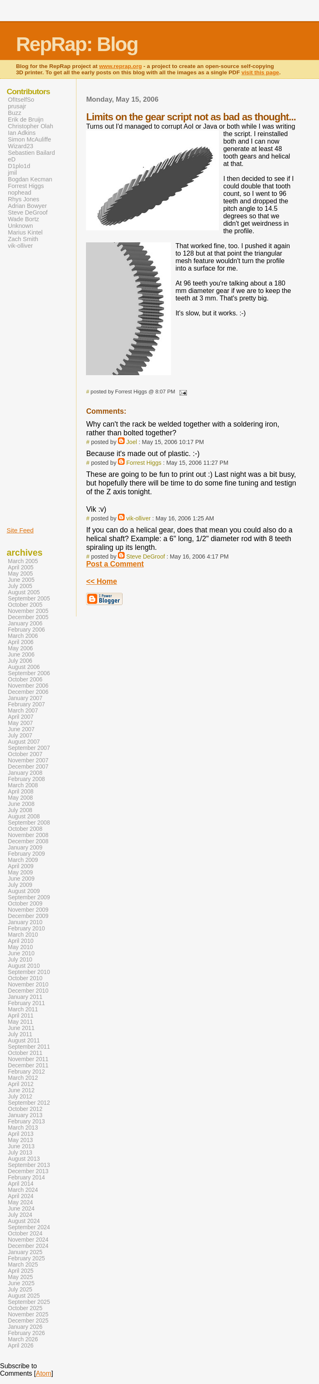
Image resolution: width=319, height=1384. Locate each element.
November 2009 (28, 910)
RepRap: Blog (76, 44)
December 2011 (28, 1065)
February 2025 (26, 1258)
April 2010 (21, 941)
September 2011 (29, 1047)
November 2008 (28, 835)
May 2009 (20, 872)
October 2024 (25, 1233)
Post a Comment (115, 564)
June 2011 (21, 1028)
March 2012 (23, 1078)
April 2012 (21, 1084)
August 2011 (24, 1040)
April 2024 (21, 1196)
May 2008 (20, 798)
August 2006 (24, 667)
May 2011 (20, 1022)
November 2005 (28, 611)
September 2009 (29, 897)
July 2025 (20, 1289)
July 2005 (20, 586)
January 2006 (25, 623)
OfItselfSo (21, 99)
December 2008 (28, 841)
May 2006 (20, 648)
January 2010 (25, 922)
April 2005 (21, 567)
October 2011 (25, 1053)
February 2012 (26, 1072)
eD (11, 159)
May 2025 (20, 1277)
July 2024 (20, 1215)
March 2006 (23, 636)
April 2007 (21, 717)
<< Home (101, 581)
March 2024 (23, 1190)
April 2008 (21, 791)
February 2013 (26, 1121)
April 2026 (21, 1346)
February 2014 (26, 1177)
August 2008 (24, 816)
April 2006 (21, 642)
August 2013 (24, 1159)
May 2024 (20, 1202)
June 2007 (21, 729)
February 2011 (26, 1003)
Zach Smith (23, 239)
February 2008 (26, 779)
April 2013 (21, 1134)
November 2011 (28, 1059)
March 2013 (23, 1128)
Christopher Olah (30, 126)
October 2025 (25, 1308)
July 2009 (20, 885)
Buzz (14, 113)
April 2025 (21, 1271)
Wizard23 (20, 146)
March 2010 (23, 935)
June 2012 (21, 1090)
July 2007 (20, 735)
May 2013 (20, 1140)
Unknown (20, 225)
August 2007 (24, 742)
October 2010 (25, 978)
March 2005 (23, 561)
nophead (19, 192)
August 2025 (24, 1296)
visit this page (260, 72)
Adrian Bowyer (27, 206)
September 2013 (29, 1165)
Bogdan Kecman (30, 179)
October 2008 (25, 829)
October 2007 (25, 754)
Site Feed (20, 530)
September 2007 (29, 748)
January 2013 (25, 1115)
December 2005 (28, 617)
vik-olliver (138, 518)
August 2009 (24, 891)
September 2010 (29, 972)
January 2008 (25, 773)
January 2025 (25, 1252)
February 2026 (26, 1333)
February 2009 (26, 854)
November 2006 (28, 686)
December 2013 (28, 1171)
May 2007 (20, 723)
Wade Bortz (23, 219)
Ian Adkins (22, 132)
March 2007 (23, 711)
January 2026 (25, 1327)
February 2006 (26, 630)
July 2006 (20, 661)
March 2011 (23, 1009)
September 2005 (29, 599)
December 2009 (28, 916)
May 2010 (20, 947)
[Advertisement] (31, 387)
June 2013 (21, 1146)
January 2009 (25, 848)
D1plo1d (19, 166)
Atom (43, 1373)
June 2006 (21, 655)
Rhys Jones (23, 199)
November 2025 (28, 1314)
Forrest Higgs (144, 462)
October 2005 (25, 605)
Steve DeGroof (145, 556)
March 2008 (23, 785)
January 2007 (25, 698)
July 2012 (20, 1097)
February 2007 (26, 704)
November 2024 (28, 1240)
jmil (12, 172)
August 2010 (24, 966)
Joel (131, 442)
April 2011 (21, 1016)
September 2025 (29, 1302)
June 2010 (21, 953)
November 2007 (28, 760)
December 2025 (28, 1321)
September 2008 (29, 823)
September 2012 (29, 1103)
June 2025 (21, 1283)
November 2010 (28, 984)
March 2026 (23, 1339)
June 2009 (21, 879)
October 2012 (25, 1109)
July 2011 (20, 1034)
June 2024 (21, 1209)
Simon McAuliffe (29, 139)
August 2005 (24, 592)
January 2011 (25, 997)
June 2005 (21, 580)
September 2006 (29, 673)
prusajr (17, 106)
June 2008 (21, 804)
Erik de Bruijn (26, 119)
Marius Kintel (25, 232)
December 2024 (28, 1246)
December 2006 (28, 692)
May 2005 (20, 574)
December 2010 (28, 991)
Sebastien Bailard (31, 152)
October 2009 (25, 904)
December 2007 (28, 767)
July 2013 (20, 1153)
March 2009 (23, 860)
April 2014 (21, 1184)
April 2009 (21, 866)
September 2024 (29, 1227)
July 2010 (20, 960)
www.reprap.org (120, 66)
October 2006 (25, 679)
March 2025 (23, 1265)
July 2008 (20, 810)
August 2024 (24, 1221)
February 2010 (26, 928)
